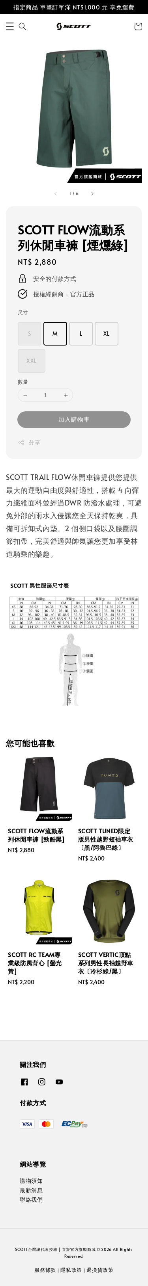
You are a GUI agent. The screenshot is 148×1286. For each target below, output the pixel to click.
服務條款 (45, 1269)
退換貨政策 (100, 1269)
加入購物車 (74, 419)
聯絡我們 (31, 1199)
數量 (23, 381)
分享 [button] (29, 442)
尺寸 (23, 312)
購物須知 (31, 1180)
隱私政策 (71, 1269)
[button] (10, 26)
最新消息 (31, 1190)
